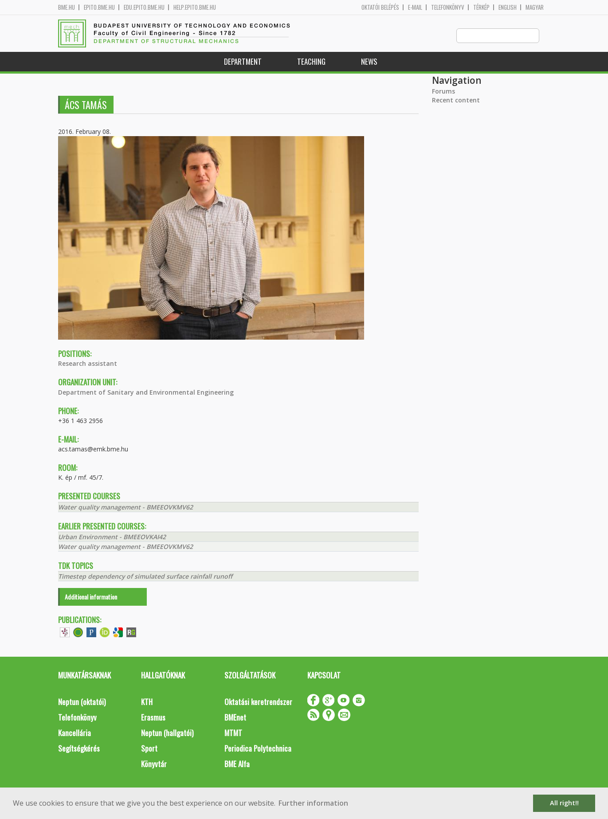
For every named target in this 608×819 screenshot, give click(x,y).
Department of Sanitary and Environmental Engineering (146, 392)
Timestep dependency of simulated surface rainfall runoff (145, 576)
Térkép (481, 7)
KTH (147, 702)
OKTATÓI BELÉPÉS (380, 7)
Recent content (456, 100)
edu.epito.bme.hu (144, 7)
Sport (149, 748)
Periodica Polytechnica (257, 748)
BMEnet (235, 717)
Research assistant (87, 364)
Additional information (91, 597)
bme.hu (66, 7)
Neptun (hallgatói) (167, 733)
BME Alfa (237, 764)
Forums (443, 91)
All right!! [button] (564, 803)
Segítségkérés (79, 748)
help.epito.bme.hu (194, 7)
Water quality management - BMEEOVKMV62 (125, 507)
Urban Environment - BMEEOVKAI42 (112, 537)
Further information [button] (313, 803)
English (507, 7)
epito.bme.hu (99, 7)
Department (243, 61)
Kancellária (74, 733)
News (369, 61)
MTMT (233, 733)
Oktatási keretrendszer (258, 702)
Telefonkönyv (447, 7)
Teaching (311, 61)
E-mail (415, 7)
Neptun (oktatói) (82, 702)
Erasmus (153, 717)
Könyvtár (154, 764)
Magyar (535, 7)
